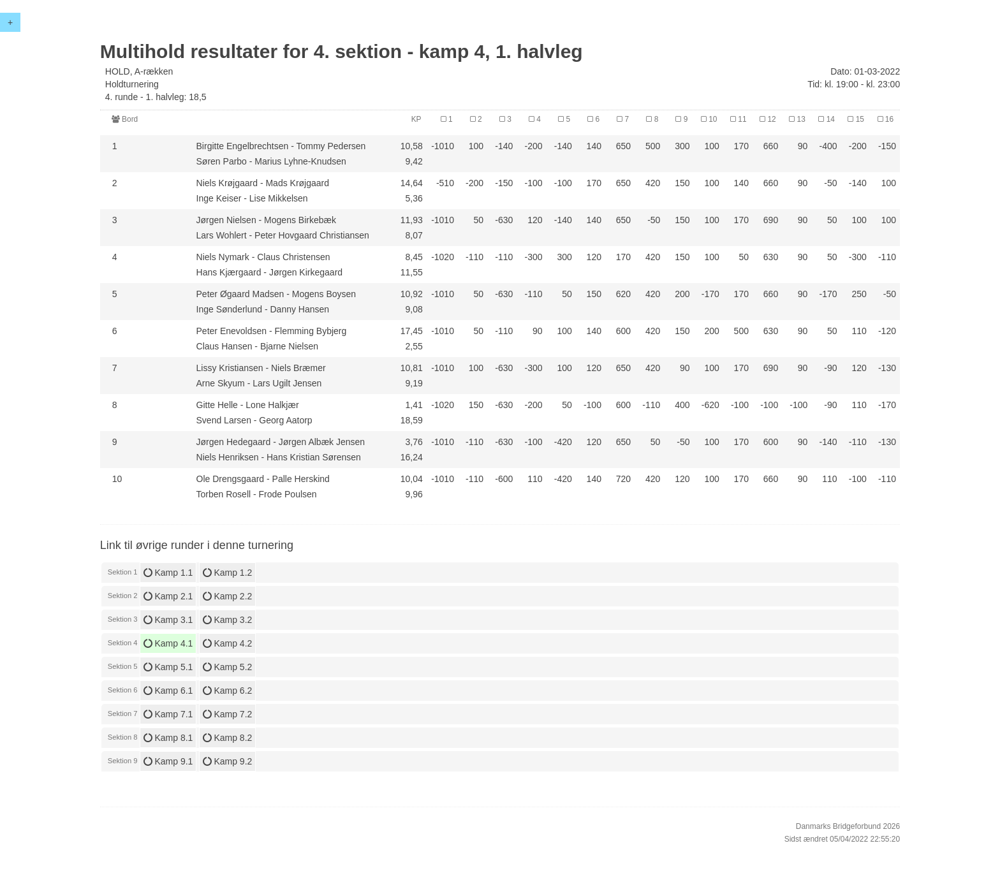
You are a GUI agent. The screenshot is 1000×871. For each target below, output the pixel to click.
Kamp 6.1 (168, 690)
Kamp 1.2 (228, 572)
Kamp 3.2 (228, 620)
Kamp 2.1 (168, 596)
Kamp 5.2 (228, 667)
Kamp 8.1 (168, 738)
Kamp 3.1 (168, 620)
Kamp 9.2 (228, 761)
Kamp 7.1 (168, 714)
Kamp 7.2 (228, 714)
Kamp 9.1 (168, 761)
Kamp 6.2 (228, 690)
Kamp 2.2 (228, 596)
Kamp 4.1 (168, 643)
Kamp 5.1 (168, 667)
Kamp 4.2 (228, 643)
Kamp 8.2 (228, 738)
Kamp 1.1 (168, 572)
